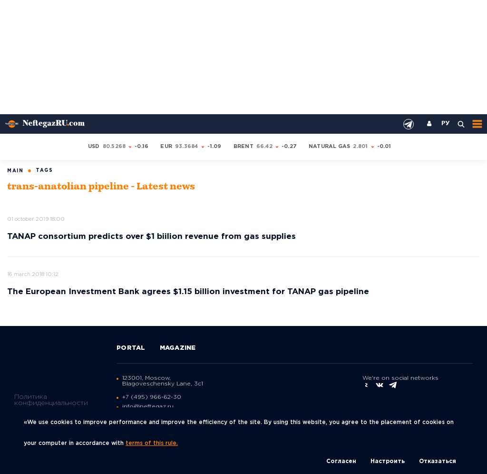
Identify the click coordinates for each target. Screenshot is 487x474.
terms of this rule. (152, 443)
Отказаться (437, 461)
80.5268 (114, 146)
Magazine (178, 348)
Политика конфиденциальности (51, 400)
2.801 (360, 146)
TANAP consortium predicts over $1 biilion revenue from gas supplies (151, 236)
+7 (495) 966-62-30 (151, 397)
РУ (445, 124)
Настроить (387, 461)
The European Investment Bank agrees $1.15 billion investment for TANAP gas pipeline (188, 292)
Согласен (341, 461)
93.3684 (186, 146)
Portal (131, 348)
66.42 (264, 146)
